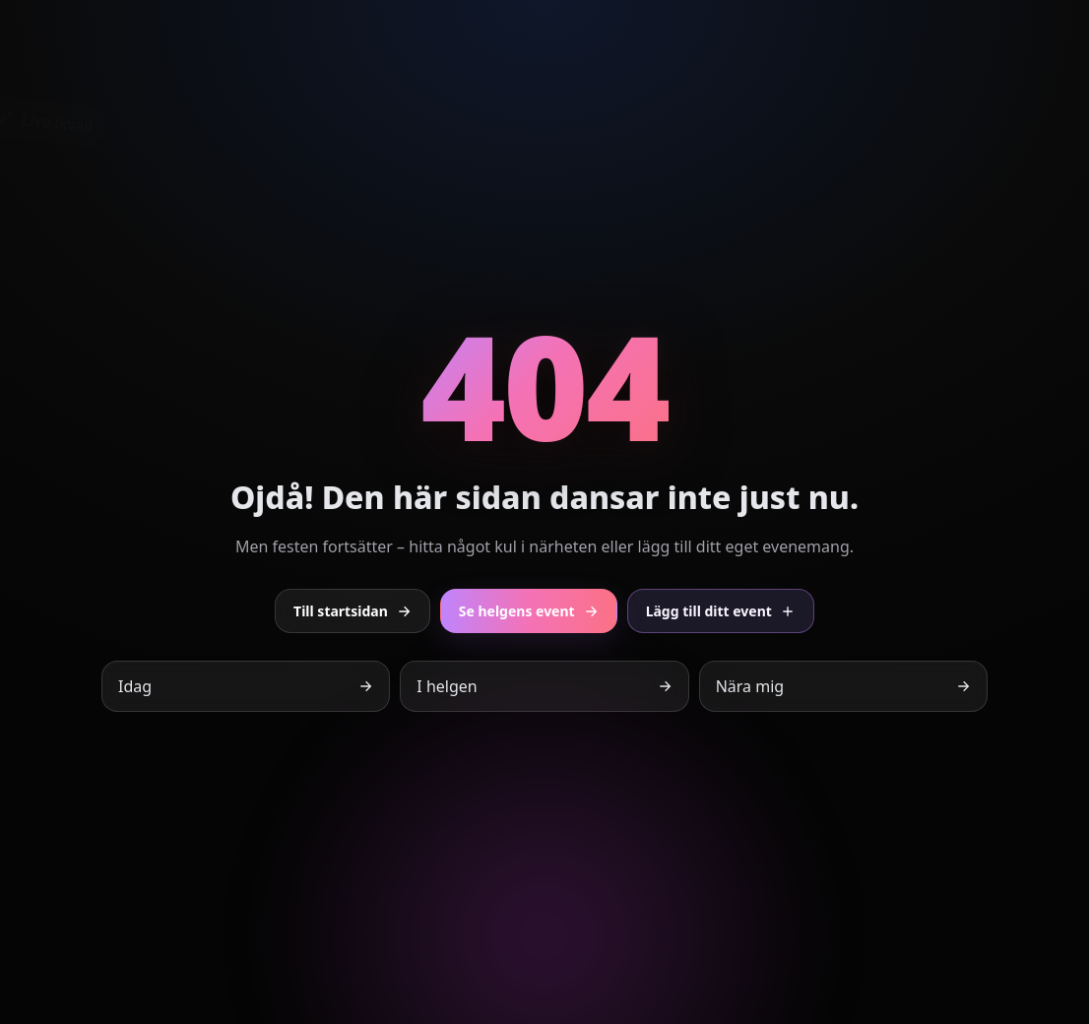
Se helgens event (529, 611)
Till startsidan (352, 611)
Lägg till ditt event (721, 611)
